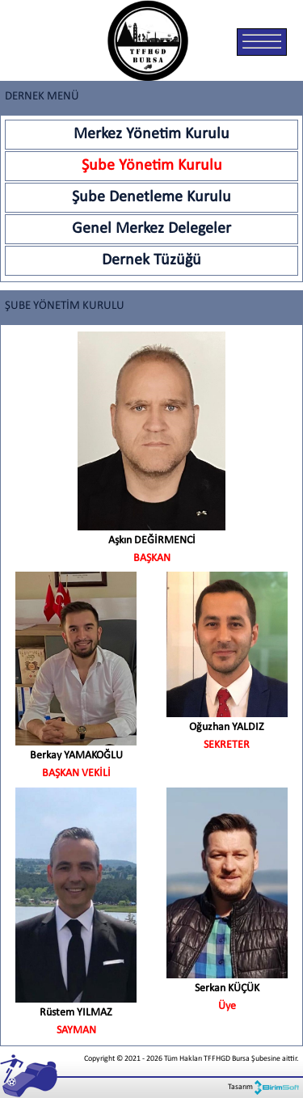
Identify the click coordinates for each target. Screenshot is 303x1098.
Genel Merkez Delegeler (151, 229)
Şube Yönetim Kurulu (152, 166)
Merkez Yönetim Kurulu (151, 134)
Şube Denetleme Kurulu (151, 197)
